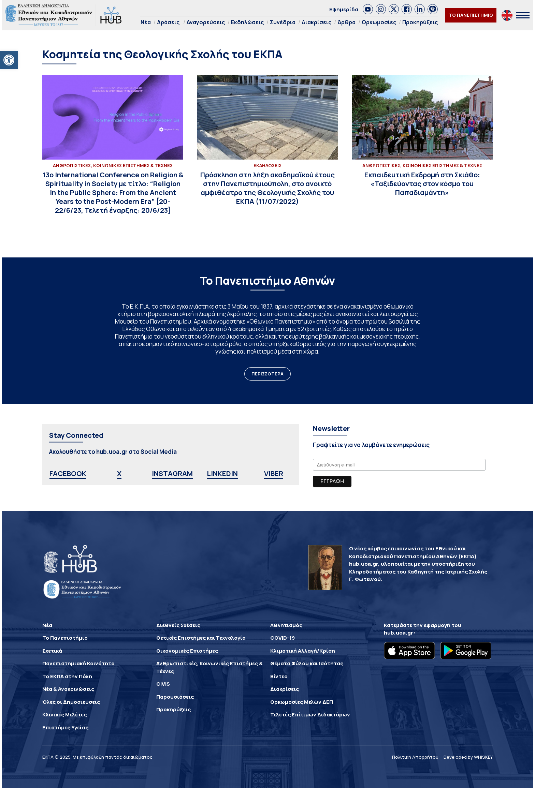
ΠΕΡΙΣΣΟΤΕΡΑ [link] (267, 374)
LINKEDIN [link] (222, 473)
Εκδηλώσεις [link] (247, 22)
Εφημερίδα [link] (343, 9)
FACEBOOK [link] (67, 473)
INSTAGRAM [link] (172, 473)
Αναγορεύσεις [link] (206, 22)
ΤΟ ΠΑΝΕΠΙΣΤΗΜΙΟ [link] (471, 15)
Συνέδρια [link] (282, 22)
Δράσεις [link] (168, 22)
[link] (9, 60)
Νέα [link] (146, 22)
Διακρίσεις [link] (316, 22)
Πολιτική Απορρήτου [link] (415, 757)
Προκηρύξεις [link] (420, 22)
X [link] (119, 473)
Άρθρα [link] (346, 22)
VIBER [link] (273, 473)
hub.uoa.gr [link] (398, 632)
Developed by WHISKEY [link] (468, 757)
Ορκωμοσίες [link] (379, 22)
